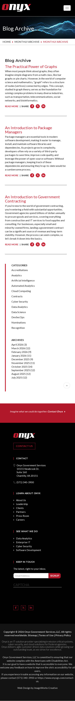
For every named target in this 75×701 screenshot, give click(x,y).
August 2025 (18, 373)
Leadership (22, 504)
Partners (21, 511)
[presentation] (37, 597)
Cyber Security (19, 301)
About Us (21, 500)
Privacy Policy (63, 635)
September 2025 (20, 370)
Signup (54, 575)
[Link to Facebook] (15, 607)
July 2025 (16, 377)
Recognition (18, 327)
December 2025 (20, 359)
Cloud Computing (21, 290)
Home (7, 41)
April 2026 (17, 344)
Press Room (22, 515)
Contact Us (24, 445)
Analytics (16, 275)
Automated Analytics (23, 285)
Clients (20, 508)
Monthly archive (26, 41)
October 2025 (19, 366)
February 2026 (19, 351)
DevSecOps (17, 317)
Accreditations (19, 270)
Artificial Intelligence (23, 280)
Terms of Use (46, 635)
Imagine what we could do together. (36, 411)
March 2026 (18, 348)
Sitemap (32, 635)
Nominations (18, 322)
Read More (11, 106)
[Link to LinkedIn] (30, 607)
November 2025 (20, 362)
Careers (20, 519)
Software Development (28, 550)
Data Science (18, 312)
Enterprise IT (23, 542)
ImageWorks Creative (46, 687)
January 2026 (18, 355)
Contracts (17, 296)
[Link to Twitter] (23, 607)
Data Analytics (19, 306)
